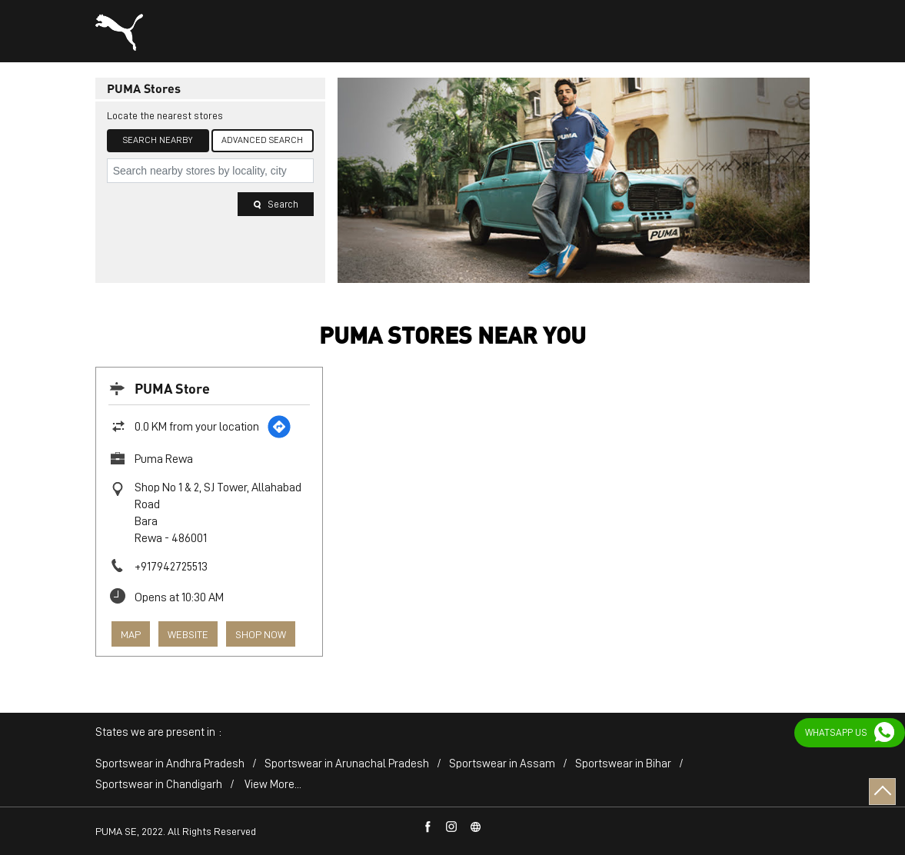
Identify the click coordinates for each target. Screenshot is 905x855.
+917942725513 (171, 567)
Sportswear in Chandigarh (158, 784)
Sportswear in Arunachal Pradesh (347, 764)
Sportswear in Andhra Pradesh (170, 764)
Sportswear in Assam (502, 764)
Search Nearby (157, 140)
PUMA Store (172, 388)
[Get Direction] (279, 426)
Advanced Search (262, 140)
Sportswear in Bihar (623, 764)
